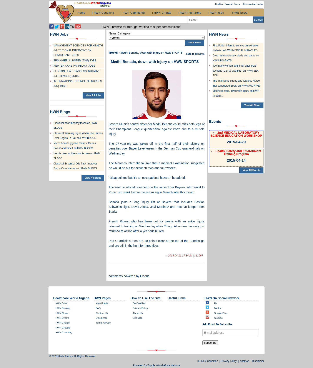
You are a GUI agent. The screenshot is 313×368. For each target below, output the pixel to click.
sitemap (245, 361)
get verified (139, 303)
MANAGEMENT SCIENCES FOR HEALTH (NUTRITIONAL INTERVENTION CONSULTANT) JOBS (78, 50)
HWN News (61, 313)
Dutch (237, 4)
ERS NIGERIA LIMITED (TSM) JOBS (74, 60)
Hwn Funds (102, 303)
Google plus (220, 313)
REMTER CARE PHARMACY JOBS (74, 65)
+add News (194, 42)
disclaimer (101, 318)
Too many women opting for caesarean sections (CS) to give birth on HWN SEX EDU (235, 70)
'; (157, 38)
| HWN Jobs (216, 12)
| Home (80, 12)
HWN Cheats (62, 322)
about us (138, 313)
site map (137, 318)
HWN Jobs (61, 303)
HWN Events (62, 318)
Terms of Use (103, 322)
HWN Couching (63, 332)
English (219, 4)
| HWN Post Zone (189, 12)
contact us (102, 313)
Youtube (218, 318)
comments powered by (129, 276)
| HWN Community (133, 12)
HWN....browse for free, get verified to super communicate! (141, 27)
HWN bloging (62, 308)
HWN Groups (62, 327)
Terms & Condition (208, 361)
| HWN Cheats (161, 12)
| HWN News (238, 12)
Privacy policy (140, 308)
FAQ (98, 308)
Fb (215, 303)
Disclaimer (258, 361)
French (228, 4)
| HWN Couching (103, 12)
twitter (217, 308)
